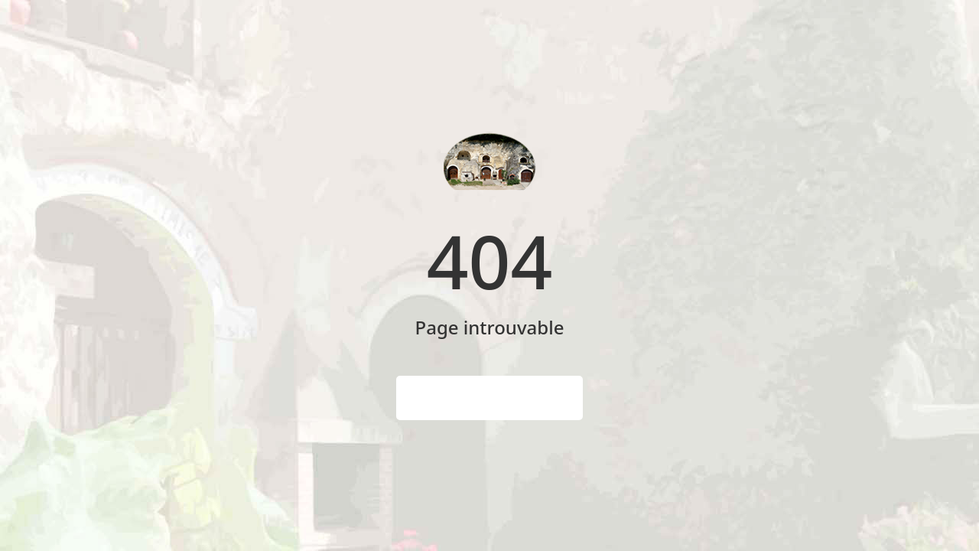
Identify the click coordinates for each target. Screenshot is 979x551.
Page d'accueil (489, 398)
